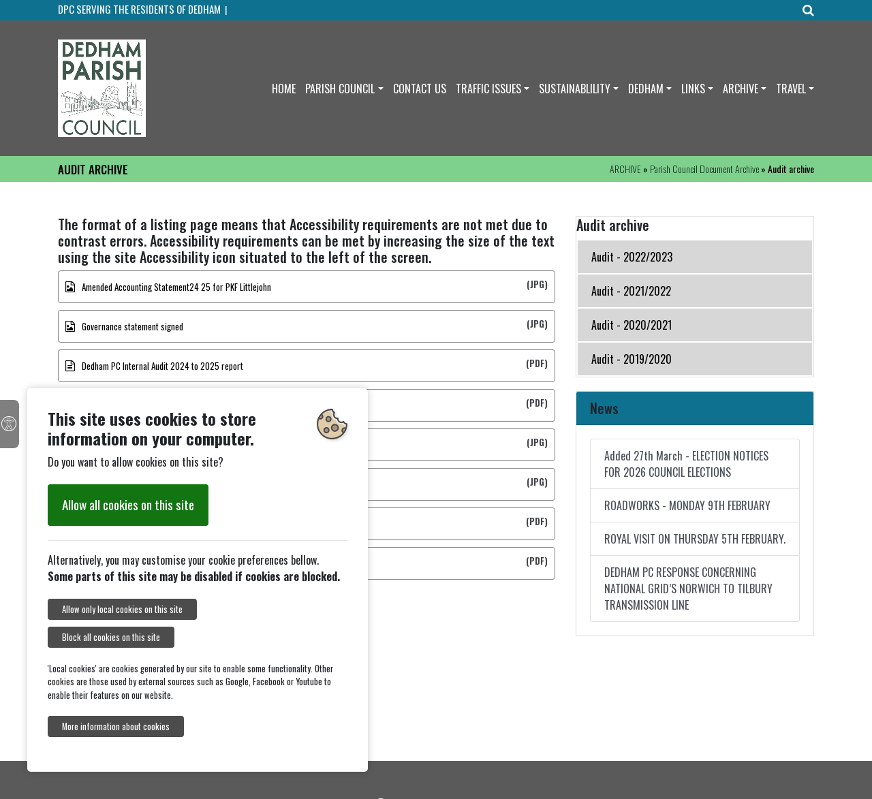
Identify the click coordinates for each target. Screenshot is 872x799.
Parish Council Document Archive (704, 168)
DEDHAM (646, 88)
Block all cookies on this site (111, 637)
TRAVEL (791, 88)
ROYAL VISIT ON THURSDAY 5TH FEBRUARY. (694, 539)
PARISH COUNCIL (340, 88)
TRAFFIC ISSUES (488, 88)
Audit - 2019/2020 (631, 359)
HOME (284, 88)
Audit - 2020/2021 (631, 325)
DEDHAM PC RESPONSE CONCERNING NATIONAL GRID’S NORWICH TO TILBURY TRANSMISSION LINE (688, 588)
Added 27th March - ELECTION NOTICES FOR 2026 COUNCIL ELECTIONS (686, 464)
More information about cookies (116, 726)
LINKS (693, 88)
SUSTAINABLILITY (574, 88)
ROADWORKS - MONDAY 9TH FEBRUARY (687, 505)
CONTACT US (419, 88)
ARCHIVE (740, 88)
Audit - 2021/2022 (631, 291)
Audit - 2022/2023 (631, 257)
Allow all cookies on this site (128, 504)
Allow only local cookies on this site (122, 609)
